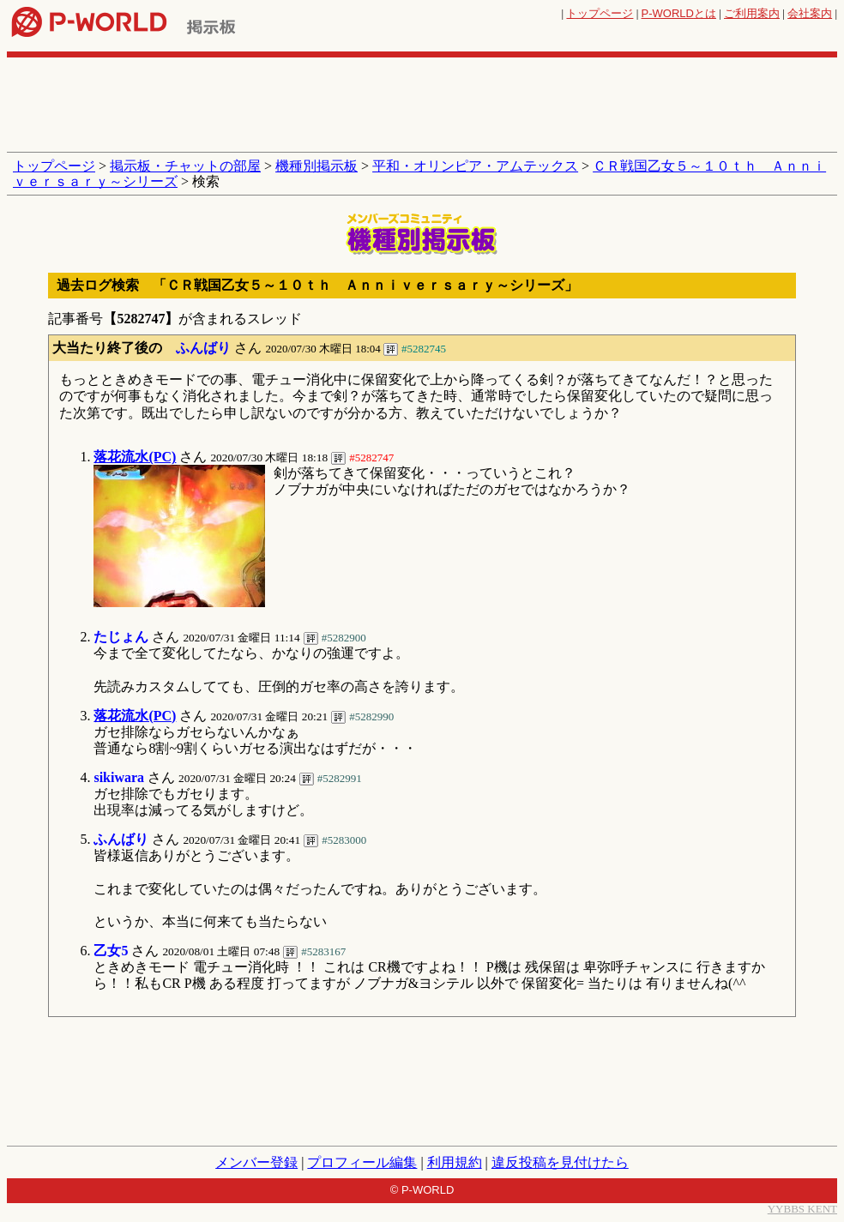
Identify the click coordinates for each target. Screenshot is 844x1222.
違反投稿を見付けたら (560, 1162)
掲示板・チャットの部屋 (185, 166)
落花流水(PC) (134, 456)
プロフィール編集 (362, 1162)
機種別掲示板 (316, 166)
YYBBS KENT (802, 1208)
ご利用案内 (752, 13)
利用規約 (454, 1162)
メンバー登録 (256, 1162)
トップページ (599, 13)
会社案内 (809, 13)
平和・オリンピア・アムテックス (475, 166)
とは (679, 13)
